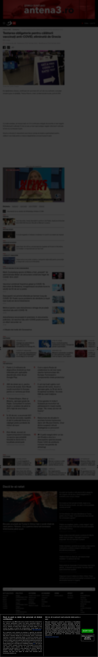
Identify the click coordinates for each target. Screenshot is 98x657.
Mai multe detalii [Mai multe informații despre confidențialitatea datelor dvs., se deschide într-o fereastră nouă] (37, 629)
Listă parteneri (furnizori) (52, 637)
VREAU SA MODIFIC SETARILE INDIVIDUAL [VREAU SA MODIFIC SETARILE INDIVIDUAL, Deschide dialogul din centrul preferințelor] (88, 637)
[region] (49, 635)
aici (34, 643)
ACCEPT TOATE (87, 631)
